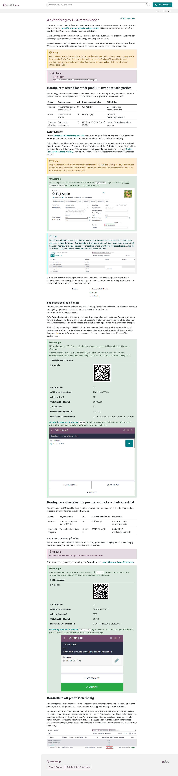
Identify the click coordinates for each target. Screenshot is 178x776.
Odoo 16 (166, 11)
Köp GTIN (57, 77)
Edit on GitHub (128, 18)
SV (157, 11)
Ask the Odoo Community (78, 767)
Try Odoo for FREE (162, 5)
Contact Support (56, 767)
